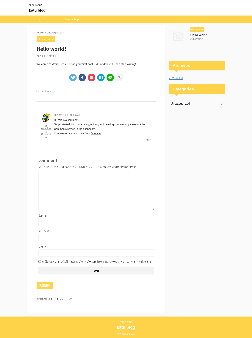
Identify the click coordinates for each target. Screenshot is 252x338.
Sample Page (72, 19)
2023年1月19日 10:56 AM (67, 114)
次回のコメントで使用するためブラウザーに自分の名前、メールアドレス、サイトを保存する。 (98, 260)
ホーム (42, 19)
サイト (42, 244)
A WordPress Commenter (46, 131)
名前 (42, 214)
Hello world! (198, 34)
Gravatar (96, 132)
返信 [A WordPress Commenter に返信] (148, 139)
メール (44, 229)
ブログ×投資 (127, 320)
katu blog (37, 10)
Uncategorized (47, 90)
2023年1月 (175, 78)
